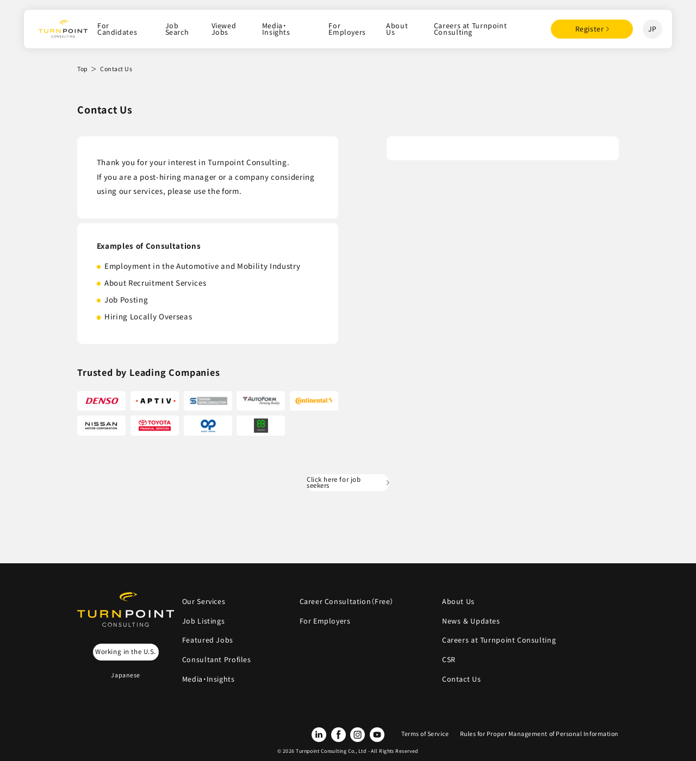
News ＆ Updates (474, 621)
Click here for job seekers (334, 482)
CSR (449, 659)
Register (589, 29)
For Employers (347, 29)
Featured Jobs (207, 640)
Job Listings (203, 621)
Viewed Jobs (224, 29)
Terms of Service (425, 733)
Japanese (125, 675)
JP (652, 29)
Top (82, 69)
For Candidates (117, 29)
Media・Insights (276, 29)
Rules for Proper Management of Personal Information (539, 733)
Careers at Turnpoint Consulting (470, 29)
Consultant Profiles (216, 659)
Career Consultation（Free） (347, 601)
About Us (397, 29)
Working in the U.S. (125, 651)
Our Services (203, 601)
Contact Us (461, 679)
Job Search (177, 29)
